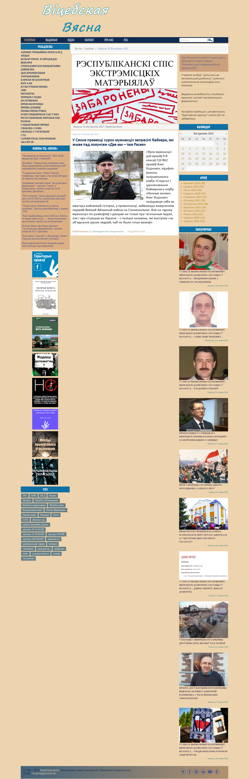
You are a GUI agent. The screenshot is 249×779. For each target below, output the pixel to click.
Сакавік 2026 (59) (193, 186)
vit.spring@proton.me (43, 773)
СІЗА (25, 519)
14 (210, 153)
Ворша (52, 495)
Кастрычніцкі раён (32, 510)
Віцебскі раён (57, 505)
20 (203, 158)
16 (224, 153)
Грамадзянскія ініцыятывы (108, 231)
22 (217, 158)
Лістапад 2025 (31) (194, 200)
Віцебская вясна (49, 770)
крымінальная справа (34, 544)
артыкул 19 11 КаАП (33, 529)
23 (224, 158)
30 (224, 163)
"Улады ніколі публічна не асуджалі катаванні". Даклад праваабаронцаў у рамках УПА (45, 209)
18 (189, 158)
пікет (25, 553)
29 (217, 163)
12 (196, 153)
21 (210, 158)
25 (189, 163)
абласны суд (38, 519)
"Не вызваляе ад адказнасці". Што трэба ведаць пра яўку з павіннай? (42, 157)
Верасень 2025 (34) (194, 207)
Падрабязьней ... (137, 231)
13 (203, 153)
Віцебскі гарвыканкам (34, 505)
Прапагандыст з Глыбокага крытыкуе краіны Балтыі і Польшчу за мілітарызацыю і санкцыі (203, 436)
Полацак (44, 515)
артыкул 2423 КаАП (33, 539)
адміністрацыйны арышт (35, 524)
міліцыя (53, 544)
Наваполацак (29, 515)
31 (182, 168)
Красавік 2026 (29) (194, 183)
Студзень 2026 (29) (194, 193)
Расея (56, 515)
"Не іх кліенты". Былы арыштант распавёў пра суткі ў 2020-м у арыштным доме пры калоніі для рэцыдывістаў (44, 199)
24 (182, 163)
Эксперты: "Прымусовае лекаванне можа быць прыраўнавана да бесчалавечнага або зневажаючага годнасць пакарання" (44, 166)
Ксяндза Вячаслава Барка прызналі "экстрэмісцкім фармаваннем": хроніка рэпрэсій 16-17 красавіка (42, 229)
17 (182, 158)
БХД (42, 495)
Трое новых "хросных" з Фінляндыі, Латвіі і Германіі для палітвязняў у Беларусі (44, 237)
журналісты (54, 539)
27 (203, 163)
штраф (56, 553)
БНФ (33, 495)
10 (182, 153)
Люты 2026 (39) (192, 190)
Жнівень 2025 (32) (194, 211)
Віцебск (27, 500)
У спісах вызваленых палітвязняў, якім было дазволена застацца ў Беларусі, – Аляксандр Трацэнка (202, 333)
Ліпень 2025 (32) (193, 214)
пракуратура (44, 548)
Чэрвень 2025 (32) (194, 217)
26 (196, 163)
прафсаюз (59, 548)
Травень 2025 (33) (194, 221)
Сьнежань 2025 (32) (195, 197)
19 (196, 158)
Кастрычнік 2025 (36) (195, 204)
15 (217, 153)
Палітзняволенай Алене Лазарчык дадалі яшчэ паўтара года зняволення (43, 244)
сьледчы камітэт (40, 553)
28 (210, 163)
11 (189, 153)
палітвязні (28, 548)
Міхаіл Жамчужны (55, 510)
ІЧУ (25, 495)
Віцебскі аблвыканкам (46, 500)
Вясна (81, 26)
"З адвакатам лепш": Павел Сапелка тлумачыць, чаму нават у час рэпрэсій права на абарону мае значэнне (44, 176)
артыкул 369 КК (56, 534)
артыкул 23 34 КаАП (33, 534)
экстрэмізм (28, 558)
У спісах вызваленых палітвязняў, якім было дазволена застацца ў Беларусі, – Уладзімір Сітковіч (202, 385)
